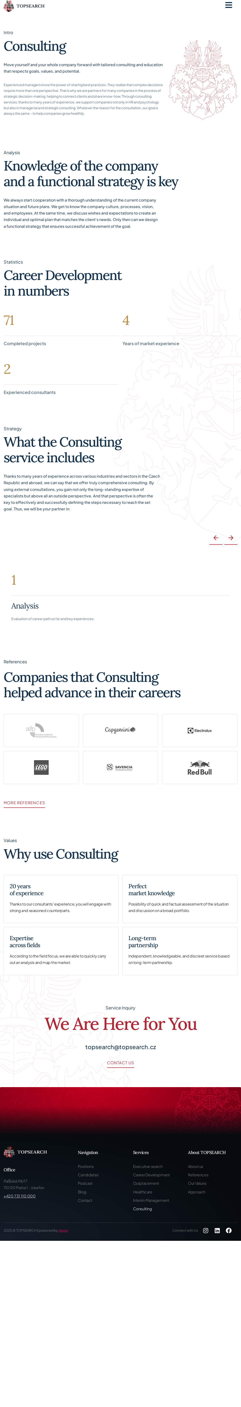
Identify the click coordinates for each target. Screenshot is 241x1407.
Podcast (85, 1183)
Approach (196, 1191)
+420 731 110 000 (20, 1195)
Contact (85, 1200)
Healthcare (142, 1191)
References (198, 1174)
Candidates (88, 1174)
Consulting (142, 1208)
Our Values (197, 1183)
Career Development (151, 1174)
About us (195, 1166)
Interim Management (151, 1200)
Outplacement (146, 1183)
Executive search (148, 1166)
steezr (63, 1230)
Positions (86, 1166)
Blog (82, 1191)
